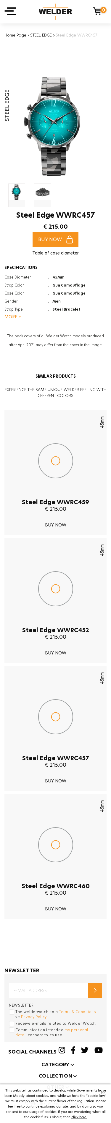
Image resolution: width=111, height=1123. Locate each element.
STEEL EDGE (41, 35)
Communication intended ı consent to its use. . (51, 1032)
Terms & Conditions (77, 1011)
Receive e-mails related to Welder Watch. (55, 1023)
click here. (79, 1117)
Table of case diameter (55, 253)
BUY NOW (55, 239)
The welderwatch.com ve (55, 1014)
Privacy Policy (34, 1016)
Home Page (15, 35)
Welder (55, 12)
